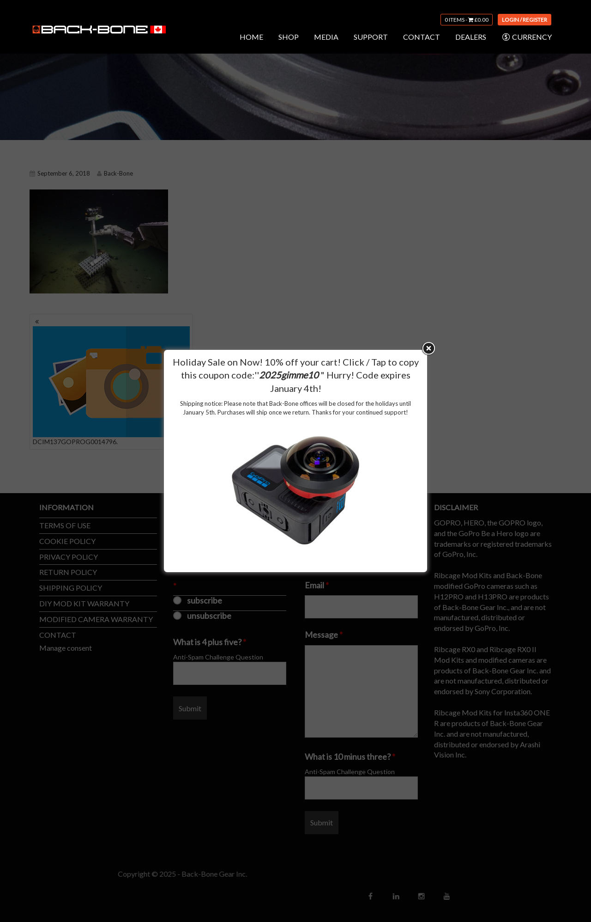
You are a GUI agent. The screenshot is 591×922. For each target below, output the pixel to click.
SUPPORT (371, 36)
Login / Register (524, 19)
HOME (251, 36)
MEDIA (326, 36)
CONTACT (421, 36)
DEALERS (470, 36)
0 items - (466, 19)
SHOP (288, 36)
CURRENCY (526, 37)
